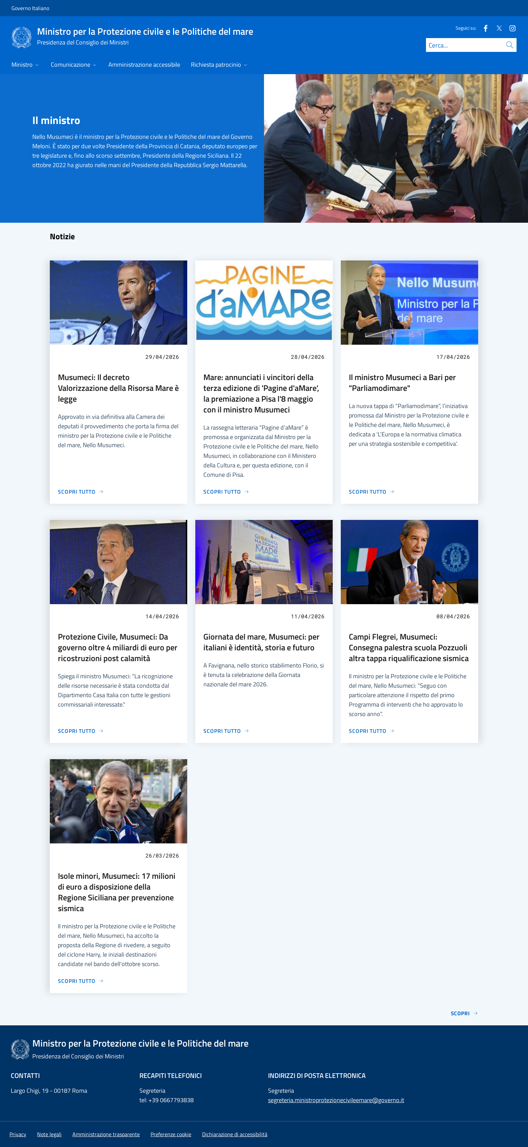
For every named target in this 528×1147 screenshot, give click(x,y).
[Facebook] (483, 27)
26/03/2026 (162, 855)
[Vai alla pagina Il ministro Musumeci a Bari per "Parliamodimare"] (372, 492)
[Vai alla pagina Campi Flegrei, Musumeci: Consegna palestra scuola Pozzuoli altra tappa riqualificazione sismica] (372, 731)
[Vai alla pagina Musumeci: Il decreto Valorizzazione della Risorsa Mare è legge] (81, 492)
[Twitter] (496, 27)
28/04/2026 (308, 356)
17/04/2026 (453, 356)
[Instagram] (510, 27)
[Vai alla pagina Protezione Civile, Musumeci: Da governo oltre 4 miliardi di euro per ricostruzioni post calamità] (81, 731)
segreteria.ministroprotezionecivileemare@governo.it (336, 1100)
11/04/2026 (308, 616)
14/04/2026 (162, 616)
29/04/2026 (162, 356)
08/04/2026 (453, 616)
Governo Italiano (30, 8)
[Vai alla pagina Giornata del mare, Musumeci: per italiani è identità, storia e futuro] (226, 731)
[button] (171, 1134)
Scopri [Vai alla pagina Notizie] (464, 1013)
